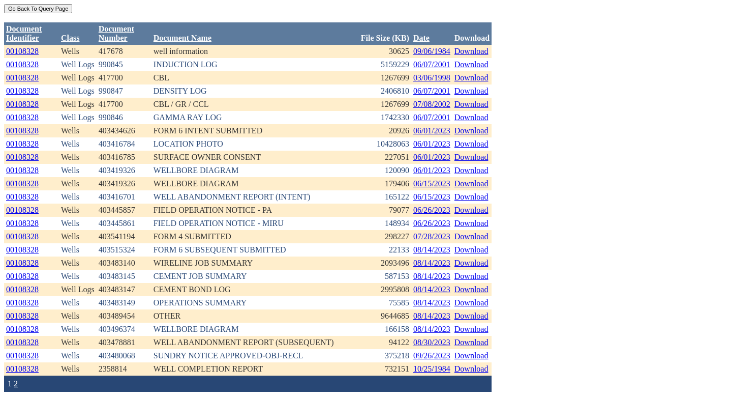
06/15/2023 (431, 183)
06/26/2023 (431, 210)
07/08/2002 (431, 104)
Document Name (182, 38)
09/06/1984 (431, 51)
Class (70, 38)
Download (471, 51)
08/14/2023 (431, 249)
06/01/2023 (431, 130)
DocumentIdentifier (24, 33)
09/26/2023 (431, 355)
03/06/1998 (431, 77)
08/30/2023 (431, 342)
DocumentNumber (116, 33)
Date (421, 38)
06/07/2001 (431, 64)
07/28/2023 (431, 236)
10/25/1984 (431, 368)
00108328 (22, 51)
